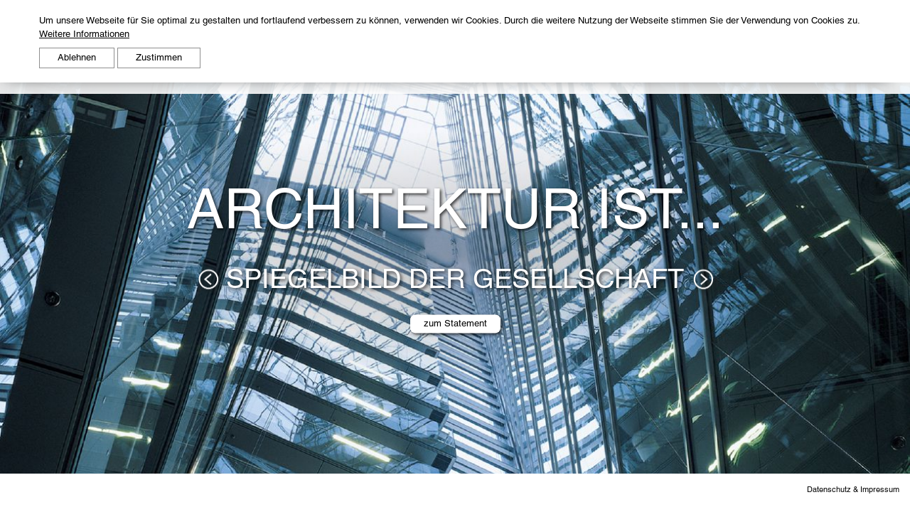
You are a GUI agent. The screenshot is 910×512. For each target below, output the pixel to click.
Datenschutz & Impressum (853, 489)
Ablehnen (77, 57)
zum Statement (455, 323)
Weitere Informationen (84, 33)
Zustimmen (159, 57)
